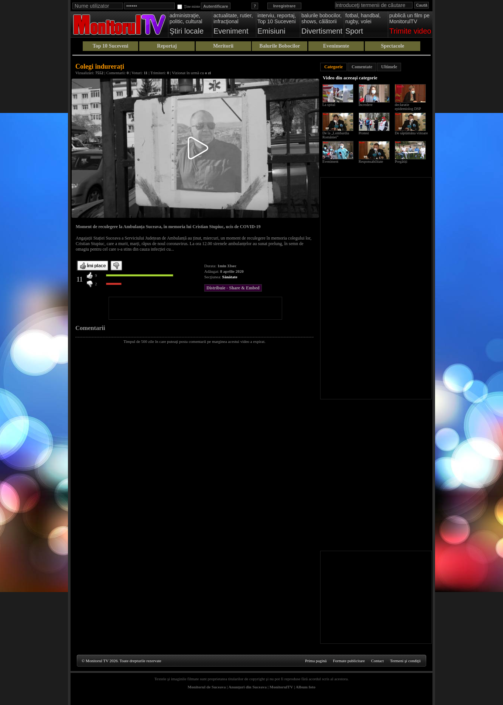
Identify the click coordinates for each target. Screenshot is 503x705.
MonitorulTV (281, 687)
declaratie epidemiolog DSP (408, 107)
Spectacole (392, 46)
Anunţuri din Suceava (248, 687)
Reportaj (167, 46)
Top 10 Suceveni (111, 46)
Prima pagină (315, 660)
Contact (377, 660)
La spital (328, 105)
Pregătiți (401, 161)
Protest (364, 133)
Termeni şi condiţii (405, 660)
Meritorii (223, 46)
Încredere (366, 105)
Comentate (362, 66)
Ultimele (389, 66)
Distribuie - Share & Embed (233, 287)
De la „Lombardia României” (335, 135)
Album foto (305, 687)
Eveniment (330, 161)
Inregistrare (284, 6)
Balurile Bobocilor (279, 46)
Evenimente (336, 46)
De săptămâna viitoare (411, 133)
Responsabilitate (371, 161)
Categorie (333, 66)
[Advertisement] (195, 308)
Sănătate (229, 277)
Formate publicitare (349, 660)
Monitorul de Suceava (207, 687)
